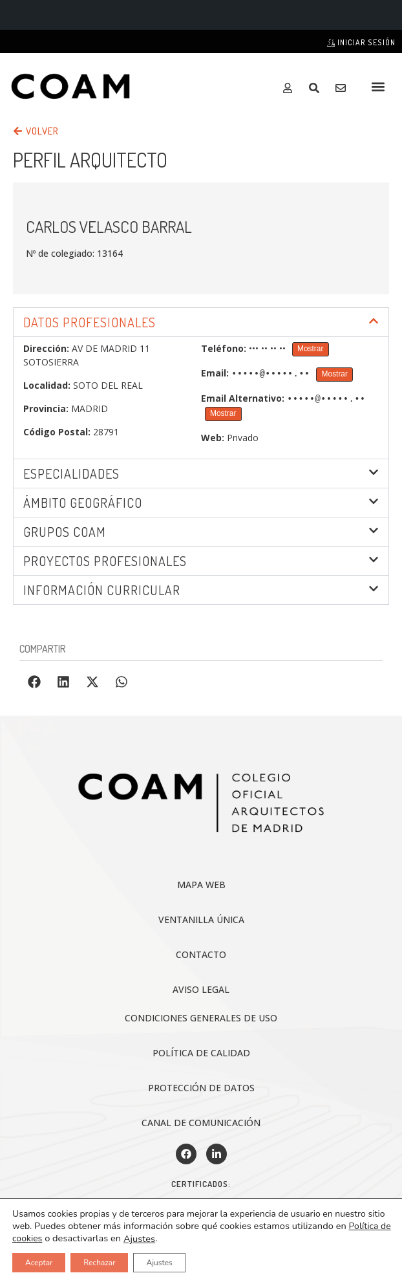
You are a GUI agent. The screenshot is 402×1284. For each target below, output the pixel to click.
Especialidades (71, 472)
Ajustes (139, 1239)
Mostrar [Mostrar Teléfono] (310, 348)
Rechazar (99, 1262)
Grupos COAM (64, 530)
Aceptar (38, 1262)
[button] (378, 86)
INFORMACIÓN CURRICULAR (101, 588)
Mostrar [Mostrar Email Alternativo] (223, 412)
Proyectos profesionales (105, 559)
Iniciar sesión (361, 42)
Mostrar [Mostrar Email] (335, 373)
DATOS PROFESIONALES (89, 322)
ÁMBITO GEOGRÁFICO (82, 501)
